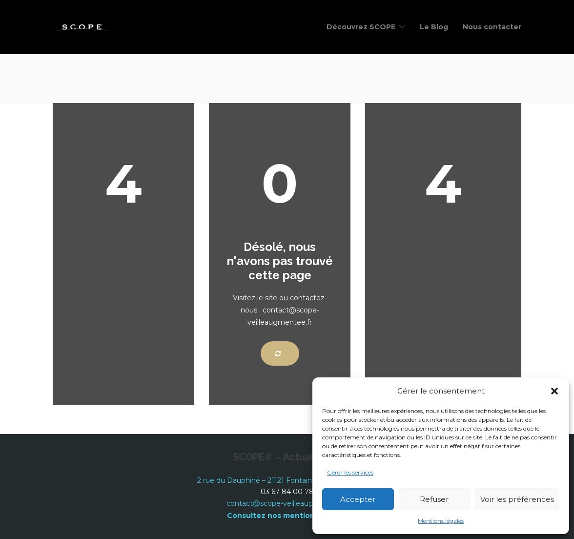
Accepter (357, 499)
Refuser (434, 499)
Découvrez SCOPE (361, 26)
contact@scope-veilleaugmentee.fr (287, 503)
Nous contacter (492, 26)
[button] (554, 391)
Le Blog (434, 26)
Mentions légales (441, 520)
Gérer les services (350, 472)
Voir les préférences (517, 499)
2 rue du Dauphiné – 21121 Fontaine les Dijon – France (287, 480)
